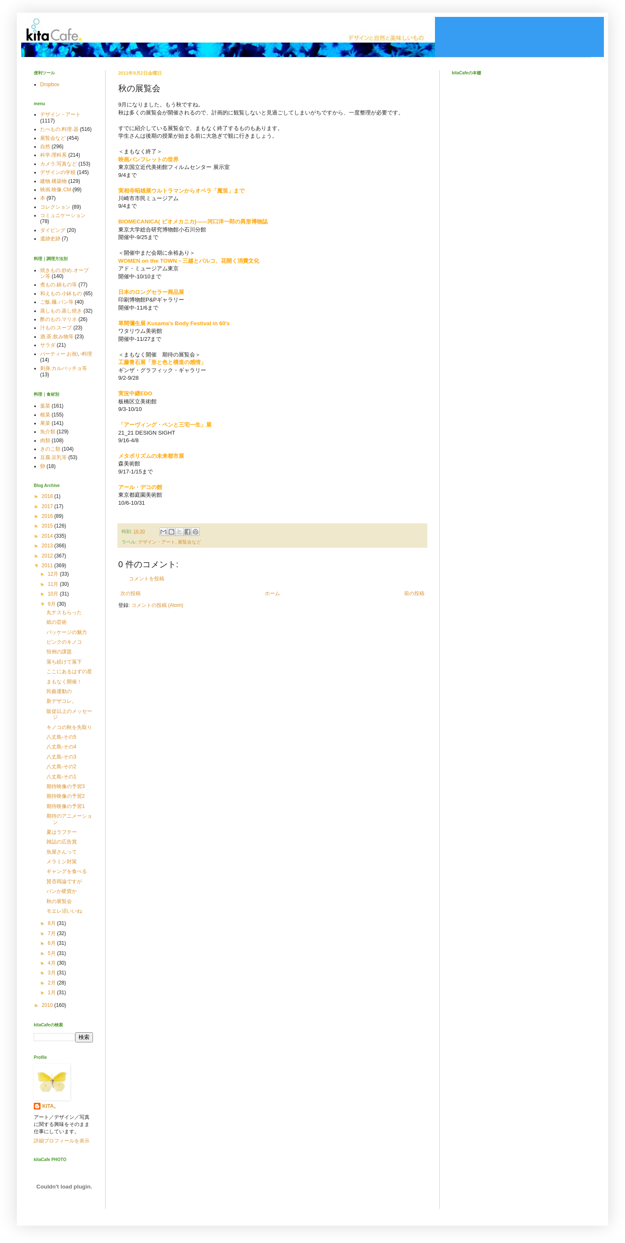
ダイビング (52, 230)
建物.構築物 (53, 181)
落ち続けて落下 (64, 662)
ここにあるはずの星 (69, 672)
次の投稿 (130, 593)
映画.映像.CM (55, 190)
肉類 (45, 440)
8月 (52, 923)
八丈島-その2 (61, 767)
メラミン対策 (61, 862)
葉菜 (45, 406)
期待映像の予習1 (65, 806)
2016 (48, 516)
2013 (48, 546)
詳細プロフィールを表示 (62, 1141)
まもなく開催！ (64, 682)
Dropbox (49, 84)
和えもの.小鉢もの (61, 293)
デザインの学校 (58, 172)
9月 (52, 604)
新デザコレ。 (61, 701)
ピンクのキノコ (64, 642)
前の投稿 (414, 593)
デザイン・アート (156, 541)
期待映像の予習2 (65, 796)
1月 (52, 992)
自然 (45, 147)
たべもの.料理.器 (59, 129)
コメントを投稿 (146, 579)
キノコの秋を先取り (69, 727)
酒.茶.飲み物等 (56, 337)
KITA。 (50, 1106)
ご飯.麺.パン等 (56, 302)
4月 (52, 963)
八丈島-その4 (61, 747)
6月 (52, 943)
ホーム (272, 593)
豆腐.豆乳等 (53, 457)
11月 (54, 584)
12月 (54, 574)
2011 (48, 565)
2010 (48, 1005)
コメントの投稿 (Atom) (157, 605)
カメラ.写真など (58, 164)
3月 (52, 973)
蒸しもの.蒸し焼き (61, 311)
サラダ (47, 345)
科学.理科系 (53, 155)
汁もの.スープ (56, 328)
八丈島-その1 (61, 777)
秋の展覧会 (59, 901)
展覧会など (189, 541)
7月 (52, 933)
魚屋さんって (61, 852)
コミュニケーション (63, 215)
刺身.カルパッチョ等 (63, 368)
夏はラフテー (61, 832)
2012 (48, 556)
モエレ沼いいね (64, 911)
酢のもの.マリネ (58, 319)
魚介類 (47, 432)
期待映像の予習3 (65, 786)
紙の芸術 (56, 622)
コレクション (55, 207)
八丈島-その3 (61, 757)
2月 (52, 983)
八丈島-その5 (61, 737)
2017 (48, 506)
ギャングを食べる (66, 871)
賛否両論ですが (64, 881)
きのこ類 (50, 449)
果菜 (45, 423)
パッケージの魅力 (66, 632)
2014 (48, 536)
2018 (48, 496)
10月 (54, 594)
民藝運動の (59, 691)
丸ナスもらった (64, 612)
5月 (52, 953)
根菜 (45, 415)
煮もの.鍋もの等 (58, 285)
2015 (48, 526)
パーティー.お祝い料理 (66, 354)
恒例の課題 (59, 652)
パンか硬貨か (61, 891)
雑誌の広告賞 (61, 842)
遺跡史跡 (50, 239)
